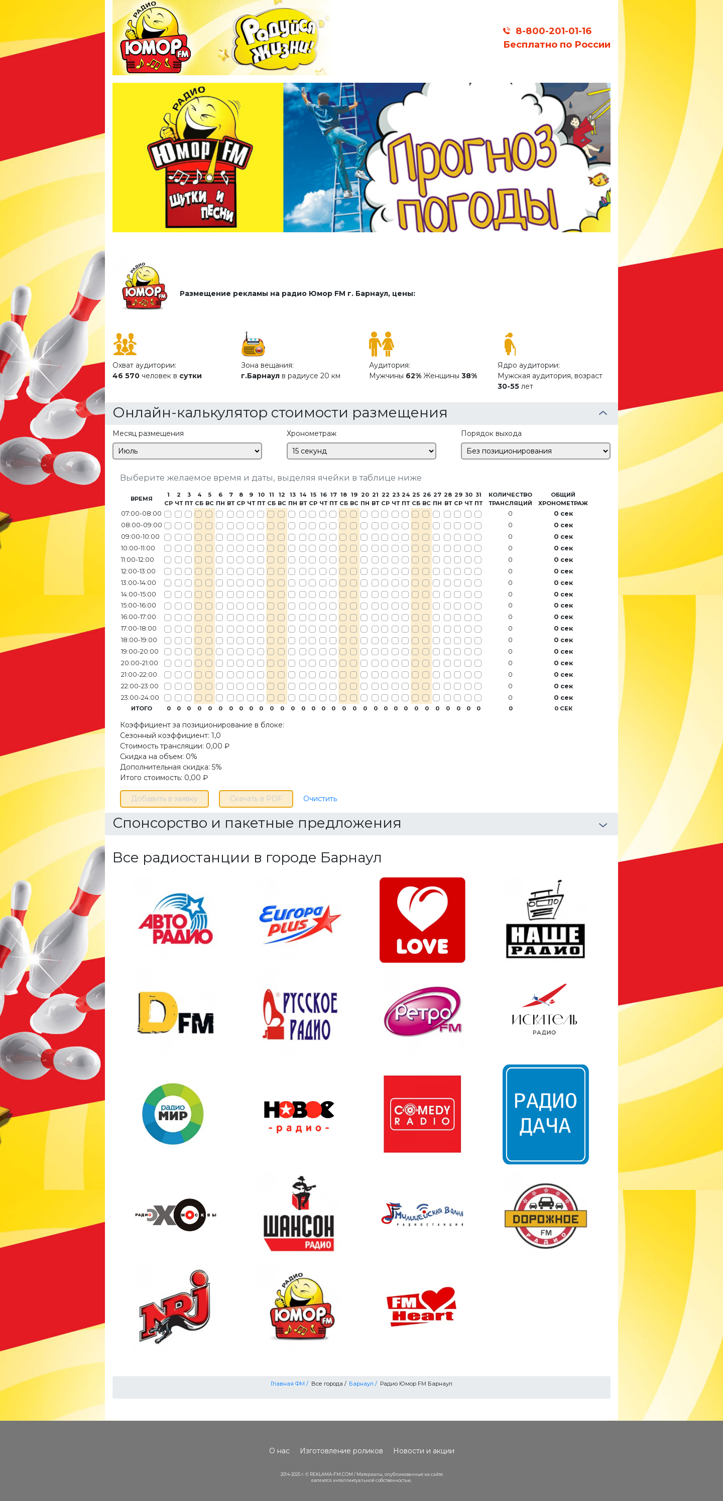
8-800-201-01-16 (553, 31)
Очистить (320, 798)
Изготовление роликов (341, 1450)
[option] (361, 157)
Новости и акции (423, 1450)
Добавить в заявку (164, 798)
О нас (279, 1450)
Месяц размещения (148, 433)
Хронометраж (311, 433)
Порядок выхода (491, 433)
